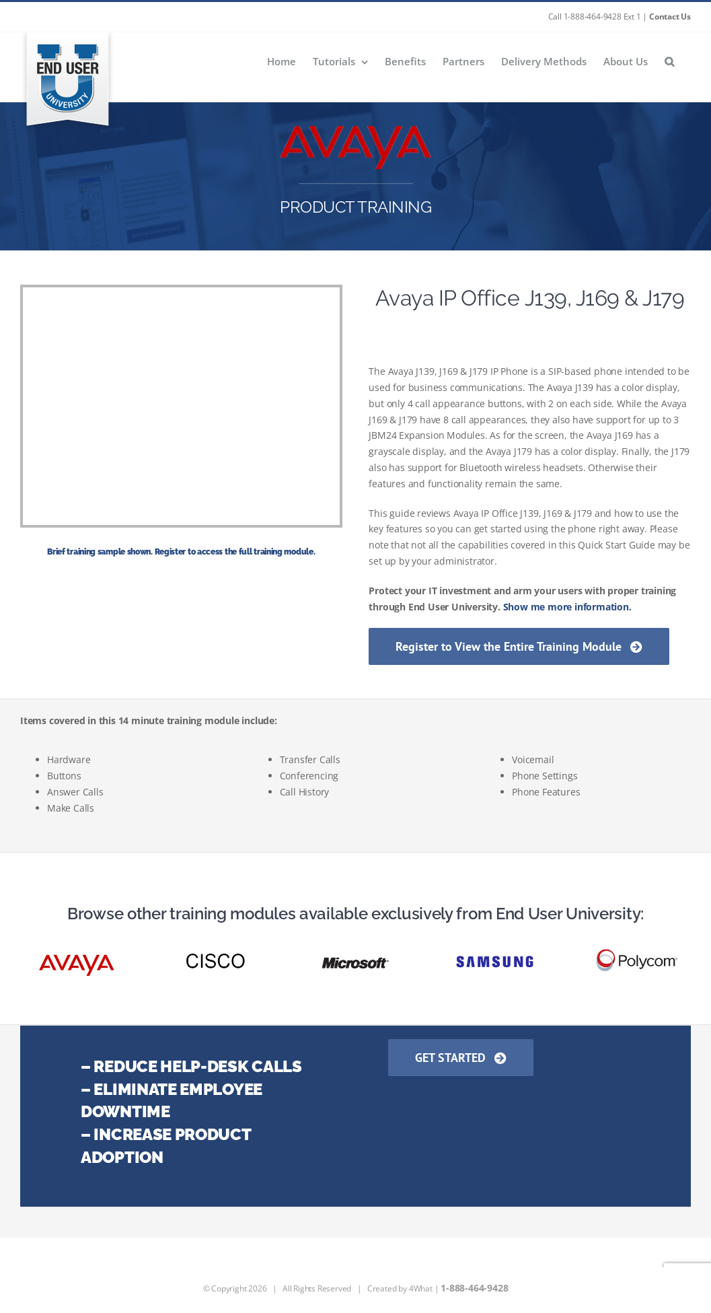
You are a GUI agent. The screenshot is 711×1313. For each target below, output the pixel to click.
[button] (669, 61)
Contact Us (670, 16)
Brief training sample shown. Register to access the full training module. (181, 552)
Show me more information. (567, 606)
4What (421, 1288)
